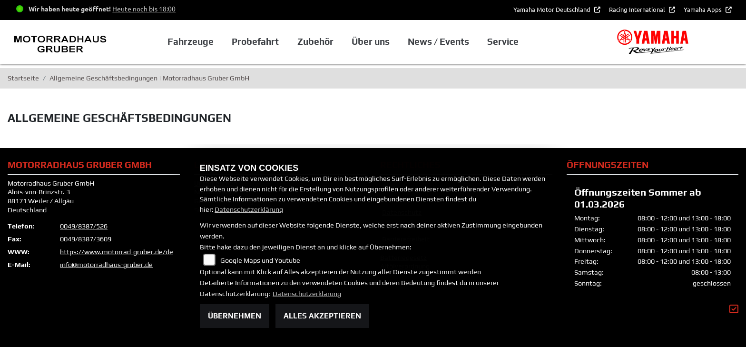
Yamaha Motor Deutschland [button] (552, 9)
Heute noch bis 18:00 (144, 8)
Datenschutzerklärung (249, 209)
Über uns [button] (371, 41)
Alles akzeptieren (322, 315)
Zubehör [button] (315, 41)
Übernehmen (234, 315)
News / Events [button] (438, 41)
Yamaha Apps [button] (703, 9)
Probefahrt (255, 41)
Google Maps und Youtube (260, 260)
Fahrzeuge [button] (190, 41)
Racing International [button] (638, 9)
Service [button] (503, 41)
